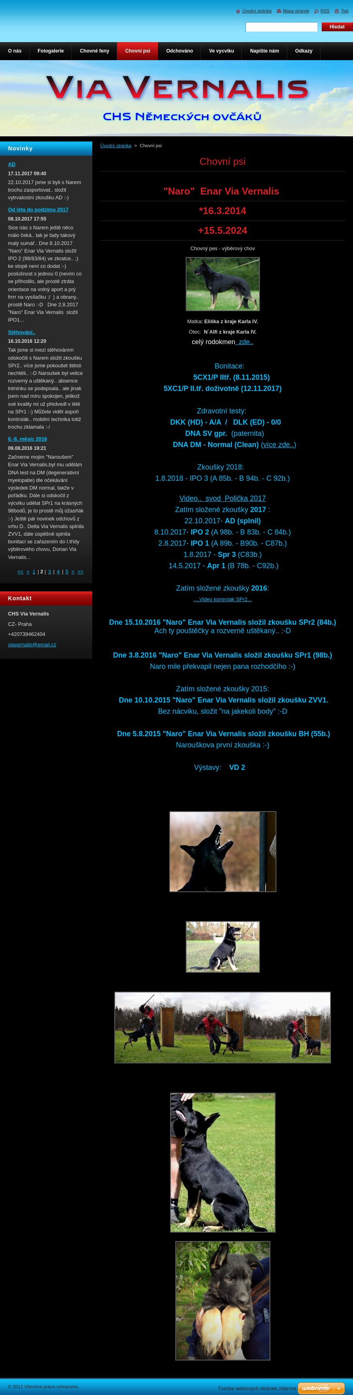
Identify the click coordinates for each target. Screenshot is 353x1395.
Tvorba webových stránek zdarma (257, 1388)
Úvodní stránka (115, 145)
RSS (325, 10)
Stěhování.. (21, 332)
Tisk (345, 10)
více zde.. (278, 445)
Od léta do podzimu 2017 (38, 210)
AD (11, 164)
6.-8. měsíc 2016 (27, 439)
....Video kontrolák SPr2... (223, 599)
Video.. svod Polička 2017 (222, 498)
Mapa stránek (296, 10)
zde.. (244, 342)
